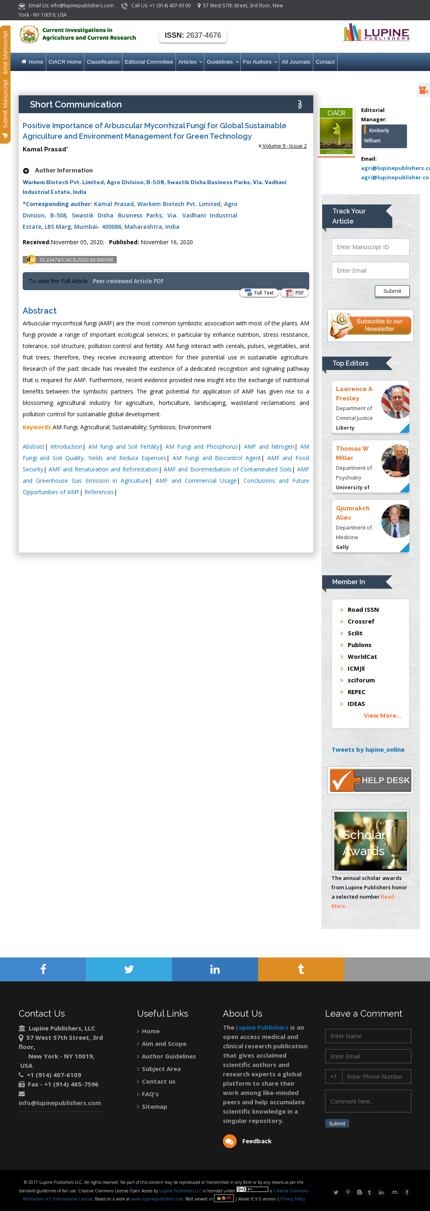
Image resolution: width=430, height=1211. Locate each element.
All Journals (296, 62)
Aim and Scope (161, 1043)
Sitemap (152, 1106)
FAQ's (148, 1094)
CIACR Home (65, 62)
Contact (325, 62)
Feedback (247, 1141)
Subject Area (159, 1069)
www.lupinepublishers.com (157, 1199)
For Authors (260, 62)
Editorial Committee (149, 62)
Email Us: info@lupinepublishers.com (67, 5)
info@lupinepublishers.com (60, 1103)
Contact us (156, 1081)
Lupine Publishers (261, 1027)
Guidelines (222, 62)
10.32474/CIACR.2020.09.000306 (76, 259)
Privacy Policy (292, 1199)
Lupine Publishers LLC (181, 1191)
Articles (189, 62)
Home (32, 62)
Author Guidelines (166, 1056)
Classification (103, 62)
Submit (340, 1124)
